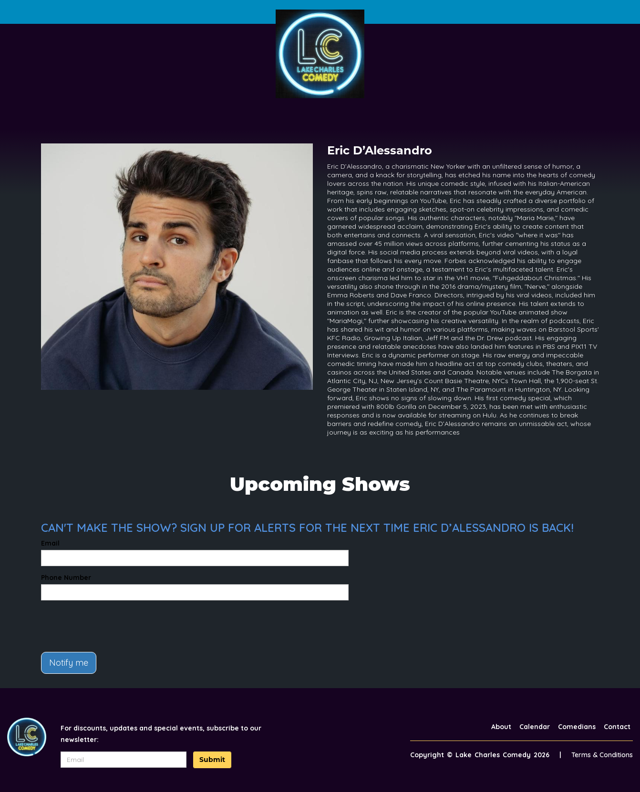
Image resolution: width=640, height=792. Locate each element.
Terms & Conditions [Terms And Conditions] (602, 755)
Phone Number (66, 577)
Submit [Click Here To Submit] (212, 759)
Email (50, 543)
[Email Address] (124, 759)
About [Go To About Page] (501, 726)
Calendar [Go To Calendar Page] (534, 726)
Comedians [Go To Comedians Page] (577, 726)
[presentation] (113, 626)
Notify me (68, 662)
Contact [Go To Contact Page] (617, 726)
